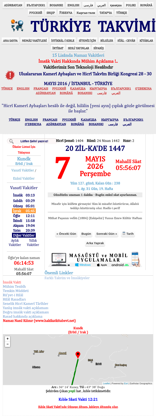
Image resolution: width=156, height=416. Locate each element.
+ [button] (7, 338)
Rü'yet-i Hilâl (13, 295)
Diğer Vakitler (24, 235)
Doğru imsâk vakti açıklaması (26, 312)
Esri (126, 383)
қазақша (115, 5)
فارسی (88, 5)
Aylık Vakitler (15, 242)
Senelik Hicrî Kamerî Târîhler (25, 303)
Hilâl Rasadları (14, 299)
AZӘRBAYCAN (13, 5)
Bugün (86, 233)
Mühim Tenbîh (14, 286)
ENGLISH (73, 5)
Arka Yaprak (95, 243)
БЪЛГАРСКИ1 (36, 5)
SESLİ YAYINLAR (78, 48)
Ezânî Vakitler (24, 178)
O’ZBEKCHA (143, 88)
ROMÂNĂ (146, 5)
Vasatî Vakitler (22, 170)
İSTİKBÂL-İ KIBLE (62, 40)
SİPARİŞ (98, 48)
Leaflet (106, 383)
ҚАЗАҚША (78, 88)
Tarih (128, 233)
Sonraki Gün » (106, 233)
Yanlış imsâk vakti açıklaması (25, 308)
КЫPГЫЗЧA (98, 88)
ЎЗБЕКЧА (65, 12)
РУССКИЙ (35, 12)
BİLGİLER (106, 40)
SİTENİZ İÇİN (87, 40)
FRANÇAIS (41, 88)
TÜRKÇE (121, 12)
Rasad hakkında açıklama (22, 316)
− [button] (7, 344)
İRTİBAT (57, 48)
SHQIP (51, 12)
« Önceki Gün (66, 233)
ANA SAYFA (10, 40)
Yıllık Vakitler (33, 242)
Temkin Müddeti (16, 291)
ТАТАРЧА (106, 12)
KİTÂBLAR (146, 40)
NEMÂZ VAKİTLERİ (34, 40)
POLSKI (131, 5)
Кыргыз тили (86, 12)
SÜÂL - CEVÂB (126, 40)
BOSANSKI (56, 5)
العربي (101, 5)
